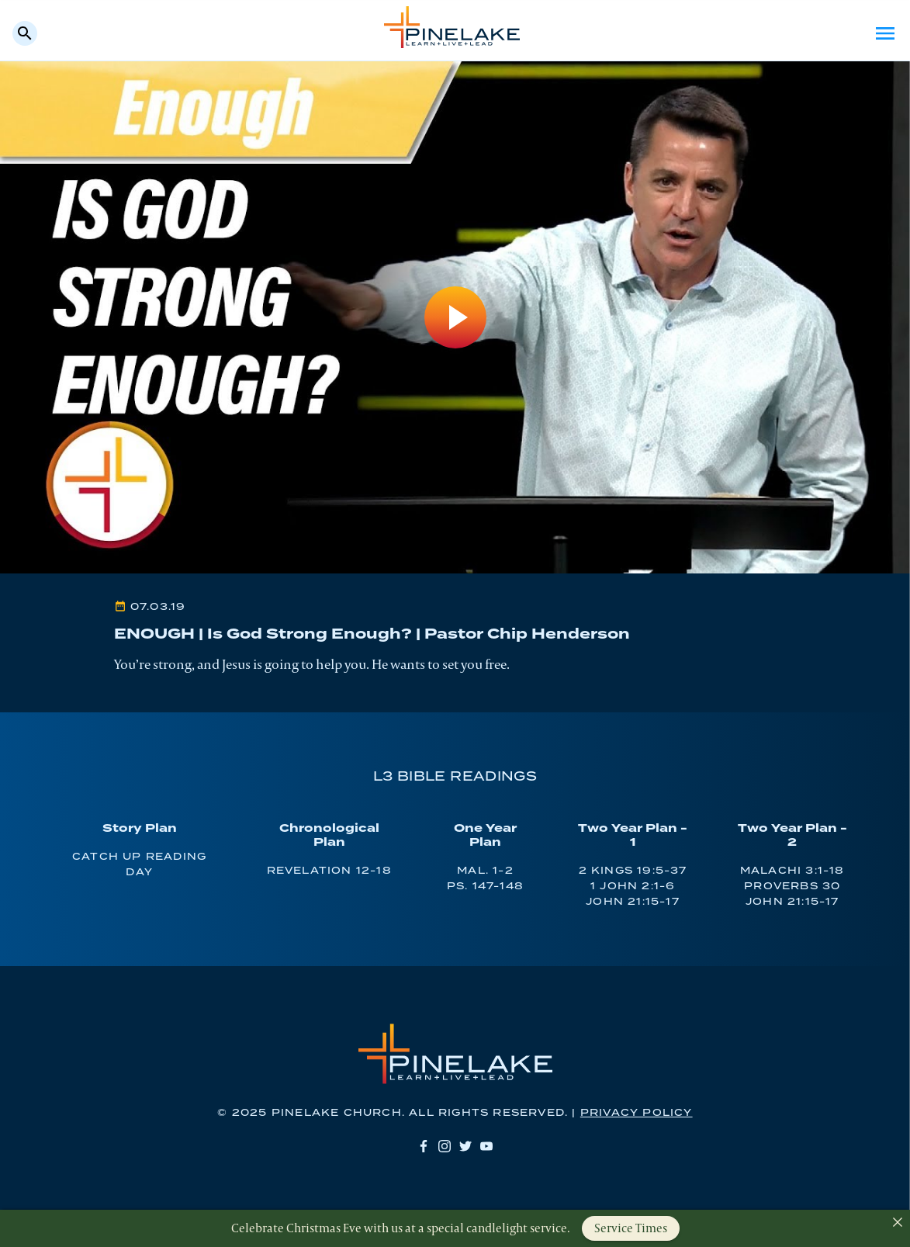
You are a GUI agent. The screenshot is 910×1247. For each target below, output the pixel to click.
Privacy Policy (636, 1113)
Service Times (630, 1228)
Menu (885, 33)
